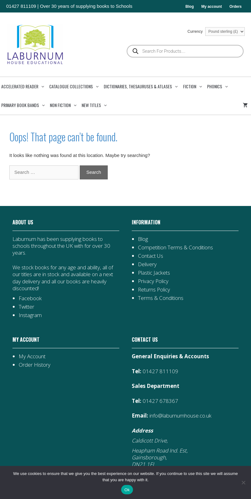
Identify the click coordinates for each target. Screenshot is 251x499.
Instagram (30, 315)
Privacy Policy (153, 281)
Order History (34, 364)
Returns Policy (154, 289)
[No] (243, 482)
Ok (127, 489)
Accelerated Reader (24, 86)
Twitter (26, 306)
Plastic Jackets (154, 272)
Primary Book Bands (25, 105)
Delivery (147, 264)
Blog (190, 6)
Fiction (194, 86)
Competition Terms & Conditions (175, 247)
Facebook (30, 298)
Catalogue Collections (75, 86)
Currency (216, 31)
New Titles (96, 105)
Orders (236, 6)
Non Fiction (65, 105)
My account (211, 6)
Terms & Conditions (160, 297)
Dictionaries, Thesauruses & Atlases (143, 86)
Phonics (219, 86)
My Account (32, 356)
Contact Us (150, 255)
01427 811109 (21, 6)
